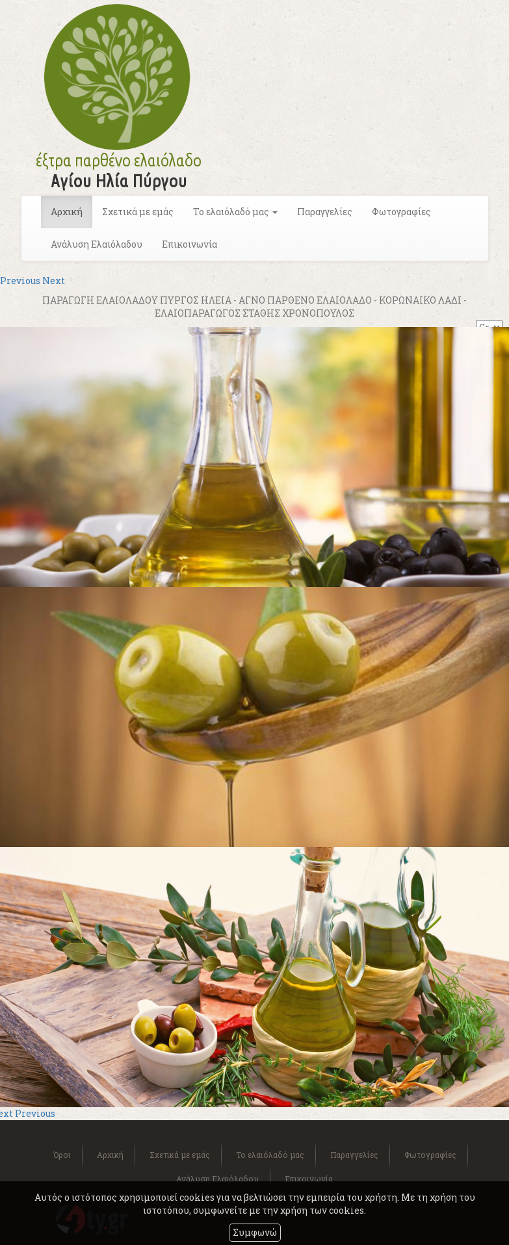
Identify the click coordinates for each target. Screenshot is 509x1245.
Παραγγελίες (324, 211)
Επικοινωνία (189, 244)
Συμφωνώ (255, 1232)
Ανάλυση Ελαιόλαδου (96, 244)
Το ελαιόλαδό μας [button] (235, 211)
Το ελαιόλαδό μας (270, 1154)
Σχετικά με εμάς (138, 211)
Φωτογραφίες (401, 211)
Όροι (62, 1154)
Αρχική (67, 211)
